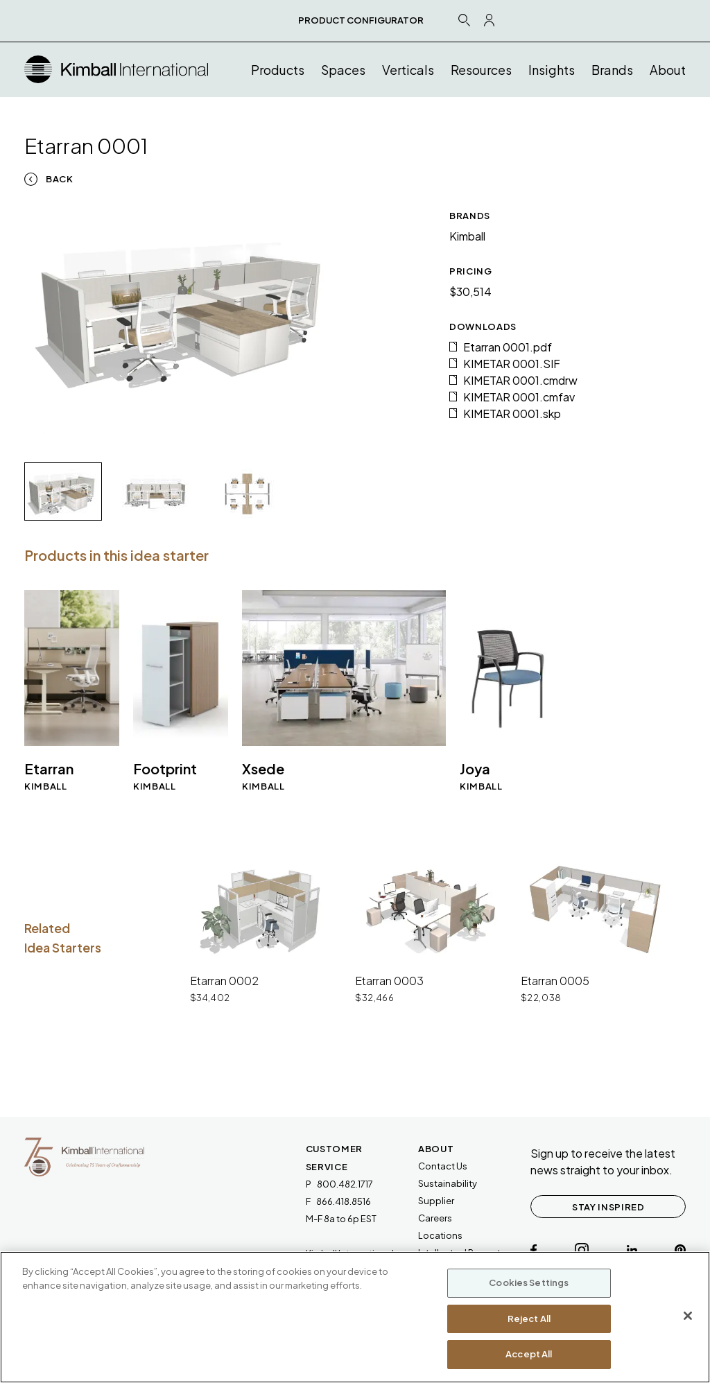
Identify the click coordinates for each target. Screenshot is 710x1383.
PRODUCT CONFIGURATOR (361, 20)
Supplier (436, 1200)
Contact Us (442, 1166)
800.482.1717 (345, 1184)
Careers (435, 1218)
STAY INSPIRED (608, 1206)
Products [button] (277, 70)
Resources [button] (481, 70)
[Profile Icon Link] (489, 20)
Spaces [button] (343, 70)
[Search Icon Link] (463, 20)
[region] (355, 1317)
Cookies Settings (529, 1282)
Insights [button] (551, 70)
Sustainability (447, 1183)
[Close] (688, 1316)
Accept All (528, 1353)
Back (59, 178)
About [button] (668, 70)
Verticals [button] (408, 70)
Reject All (529, 1318)
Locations (440, 1235)
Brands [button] (612, 70)
